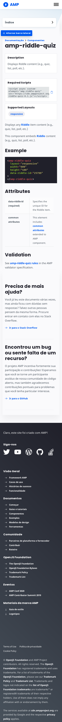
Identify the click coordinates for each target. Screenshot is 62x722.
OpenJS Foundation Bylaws (21, 563)
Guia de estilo (14, 605)
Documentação (14, 40)
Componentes (35, 40)
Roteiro (11, 545)
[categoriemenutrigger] (16, 33)
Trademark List (15, 572)
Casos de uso (14, 477)
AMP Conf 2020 (14, 586)
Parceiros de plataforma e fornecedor (27, 536)
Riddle (25, 124)
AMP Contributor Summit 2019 (23, 591)
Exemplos (12, 513)
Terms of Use (10, 642)
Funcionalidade (15, 486)
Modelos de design (17, 518)
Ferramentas (14, 522)
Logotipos (12, 609)
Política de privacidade (31, 642)
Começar (12, 500)
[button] (56, 4)
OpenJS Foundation (17, 655)
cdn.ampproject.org (41, 706)
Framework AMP (16, 473)
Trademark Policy (16, 568)
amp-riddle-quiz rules (24, 263)
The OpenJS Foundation (19, 559)
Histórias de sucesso (18, 482)
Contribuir (12, 540)
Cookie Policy (10, 646)
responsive (16, 113)
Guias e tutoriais (16, 504)
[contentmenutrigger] (29, 22)
